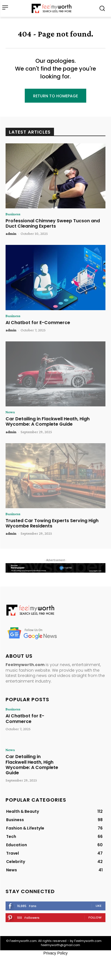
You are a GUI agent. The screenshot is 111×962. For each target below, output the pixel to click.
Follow (95, 917)
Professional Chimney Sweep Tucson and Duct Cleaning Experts (53, 223)
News (10, 412)
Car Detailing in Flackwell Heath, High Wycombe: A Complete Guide (48, 421)
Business (13, 214)
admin (11, 233)
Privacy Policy (55, 953)
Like (99, 905)
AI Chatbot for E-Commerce (38, 322)
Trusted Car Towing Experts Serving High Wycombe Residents (52, 523)
